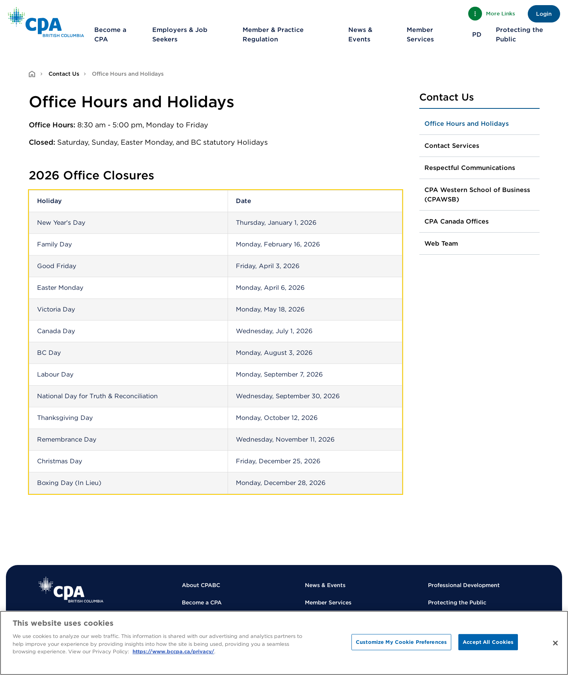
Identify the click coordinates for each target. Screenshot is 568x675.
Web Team (441, 243)
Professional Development (464, 585)
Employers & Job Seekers (179, 34)
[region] (284, 643)
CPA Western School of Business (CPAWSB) (477, 194)
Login (544, 14)
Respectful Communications (469, 168)
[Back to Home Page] (46, 22)
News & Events (360, 34)
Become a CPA (110, 34)
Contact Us (64, 74)
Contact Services (451, 145)
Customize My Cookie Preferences (401, 642)
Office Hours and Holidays (466, 123)
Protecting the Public (519, 34)
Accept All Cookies (488, 642)
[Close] (555, 643)
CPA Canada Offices (456, 221)
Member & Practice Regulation (273, 34)
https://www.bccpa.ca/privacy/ (173, 651)
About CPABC (201, 585)
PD (477, 34)
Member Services (420, 34)
